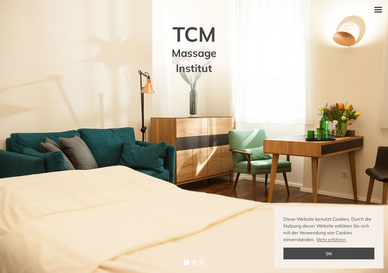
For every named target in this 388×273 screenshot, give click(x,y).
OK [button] (329, 253)
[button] (378, 10)
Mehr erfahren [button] (331, 239)
